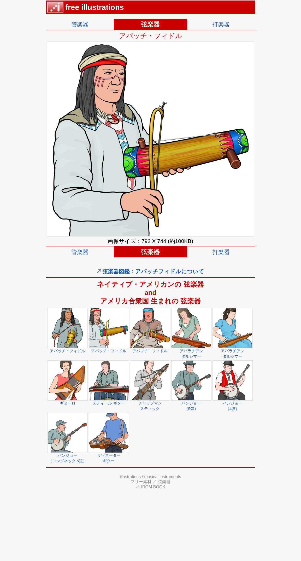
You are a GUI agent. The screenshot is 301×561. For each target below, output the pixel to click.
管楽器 (79, 24)
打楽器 (221, 24)
